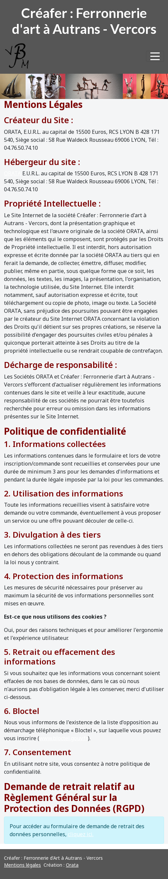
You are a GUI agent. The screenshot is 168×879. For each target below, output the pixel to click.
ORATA (12, 173)
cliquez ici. (80, 834)
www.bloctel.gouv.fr (63, 738)
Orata (72, 865)
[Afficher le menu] (155, 56)
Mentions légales (22, 865)
